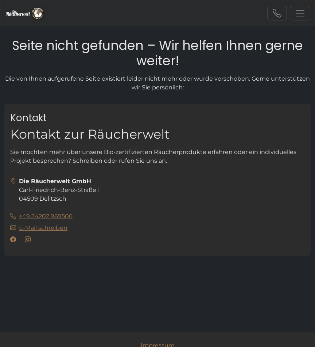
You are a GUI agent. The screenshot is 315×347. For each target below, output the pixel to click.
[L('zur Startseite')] (25, 13)
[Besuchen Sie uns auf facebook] (14, 239)
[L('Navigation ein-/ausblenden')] (300, 13)
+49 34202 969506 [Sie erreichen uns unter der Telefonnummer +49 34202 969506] (277, 13)
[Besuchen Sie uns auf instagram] (29, 239)
